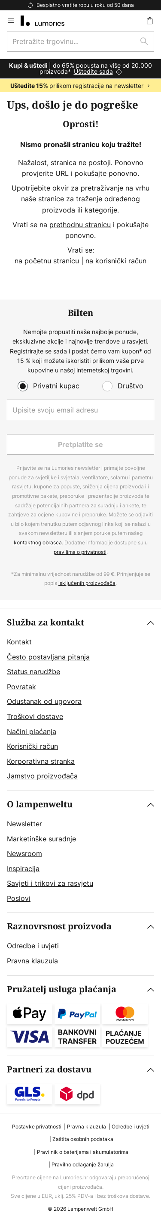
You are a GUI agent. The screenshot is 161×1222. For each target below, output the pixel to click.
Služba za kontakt (45, 622)
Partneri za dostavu (49, 1069)
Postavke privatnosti (36, 1126)
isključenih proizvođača (86, 583)
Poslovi (18, 898)
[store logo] (48, 20)
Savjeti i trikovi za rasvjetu (50, 883)
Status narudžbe (33, 671)
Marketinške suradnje (41, 839)
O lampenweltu (40, 804)
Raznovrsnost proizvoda (59, 926)
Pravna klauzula (32, 961)
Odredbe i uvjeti (33, 945)
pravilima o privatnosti (80, 552)
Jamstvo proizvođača (42, 776)
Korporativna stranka (41, 761)
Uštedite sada (93, 71)
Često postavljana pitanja (48, 657)
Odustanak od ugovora (44, 701)
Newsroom (24, 853)
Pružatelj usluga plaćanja (61, 989)
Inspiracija (23, 868)
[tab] (80, 700)
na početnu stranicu (47, 261)
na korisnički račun (115, 261)
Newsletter (24, 823)
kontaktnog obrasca (38, 542)
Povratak (21, 686)
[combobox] (80, 41)
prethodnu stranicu (80, 224)
